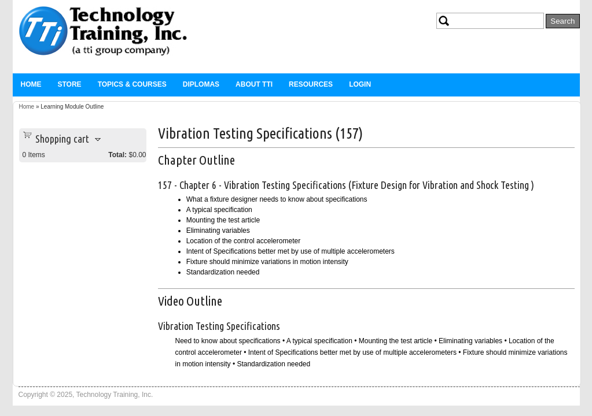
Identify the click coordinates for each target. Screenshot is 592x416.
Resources (311, 84)
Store (70, 84)
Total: (117, 155)
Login (360, 84)
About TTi (254, 84)
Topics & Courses (132, 84)
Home (31, 84)
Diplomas (201, 84)
